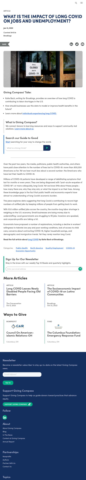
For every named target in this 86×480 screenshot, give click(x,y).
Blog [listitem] (4, 431)
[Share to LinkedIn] (71, 44)
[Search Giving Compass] (76, 3)
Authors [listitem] (6, 460)
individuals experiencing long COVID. (39, 113)
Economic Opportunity (25, 250)
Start (8, 141)
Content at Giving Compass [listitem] (14, 438)
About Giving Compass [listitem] (12, 428)
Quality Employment (54, 248)
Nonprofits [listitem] (7, 456)
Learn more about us (24, 128)
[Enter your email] (44, 269)
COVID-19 (70, 248)
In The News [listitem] (7, 435)
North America (36, 248)
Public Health (22, 248)
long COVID (33, 239)
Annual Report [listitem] (8, 441)
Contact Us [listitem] (7, 466)
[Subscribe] (80, 269)
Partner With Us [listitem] (9, 463)
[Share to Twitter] (77, 44)
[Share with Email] (82, 44)
